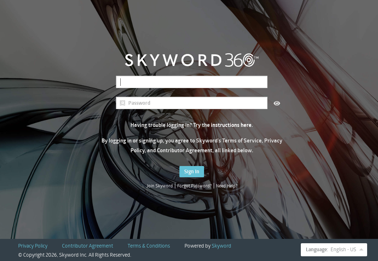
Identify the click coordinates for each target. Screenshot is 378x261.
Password (134, 103)
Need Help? (226, 185)
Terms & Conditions (149, 245)
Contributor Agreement (87, 245)
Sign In (191, 171)
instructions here (231, 125)
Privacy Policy (32, 245)
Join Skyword (159, 185)
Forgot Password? (194, 185)
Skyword (221, 245)
